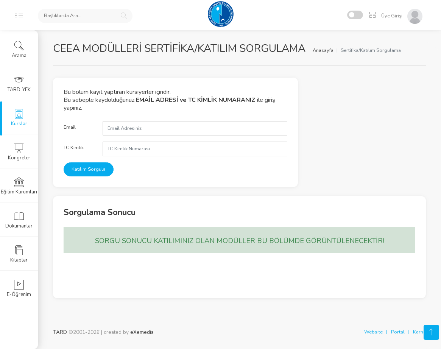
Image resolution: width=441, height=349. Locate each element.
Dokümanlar (19, 219)
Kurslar (19, 117)
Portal (398, 332)
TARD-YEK (19, 83)
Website (373, 332)
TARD (60, 332)
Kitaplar (19, 254)
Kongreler (19, 151)
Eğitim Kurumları (19, 185)
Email (70, 127)
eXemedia (142, 332)
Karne (419, 332)
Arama (19, 49)
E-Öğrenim (19, 288)
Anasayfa (323, 50)
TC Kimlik (74, 147)
